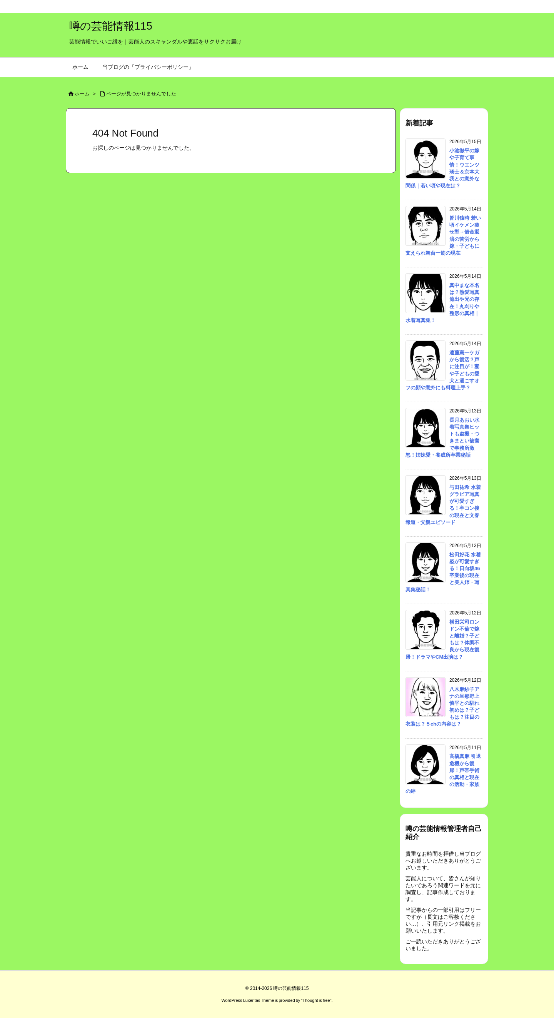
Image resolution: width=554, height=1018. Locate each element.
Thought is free (316, 1000)
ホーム (82, 94)
